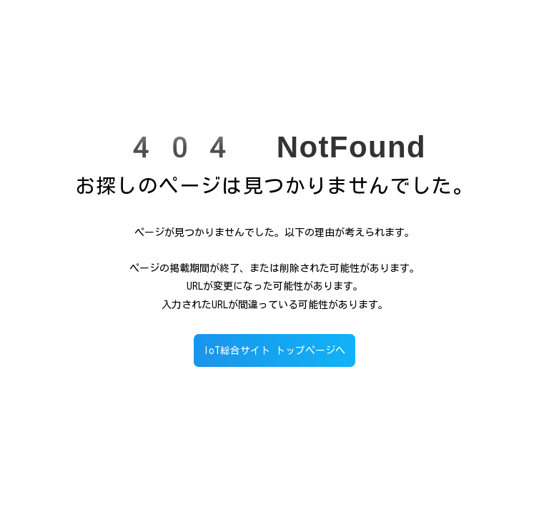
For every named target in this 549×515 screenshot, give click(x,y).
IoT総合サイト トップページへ (274, 350)
